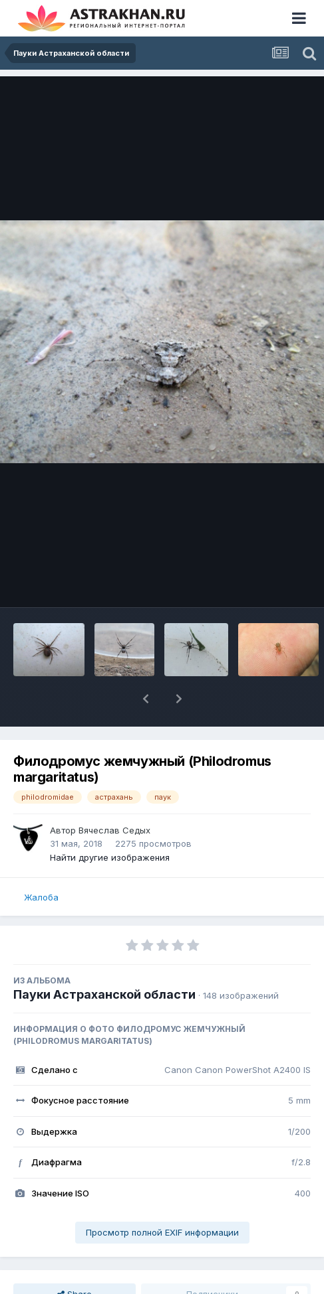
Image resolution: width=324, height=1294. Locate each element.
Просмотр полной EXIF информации (162, 1232)
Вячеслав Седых (114, 830)
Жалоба (41, 897)
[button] (145, 698)
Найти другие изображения (110, 857)
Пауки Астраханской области (104, 994)
